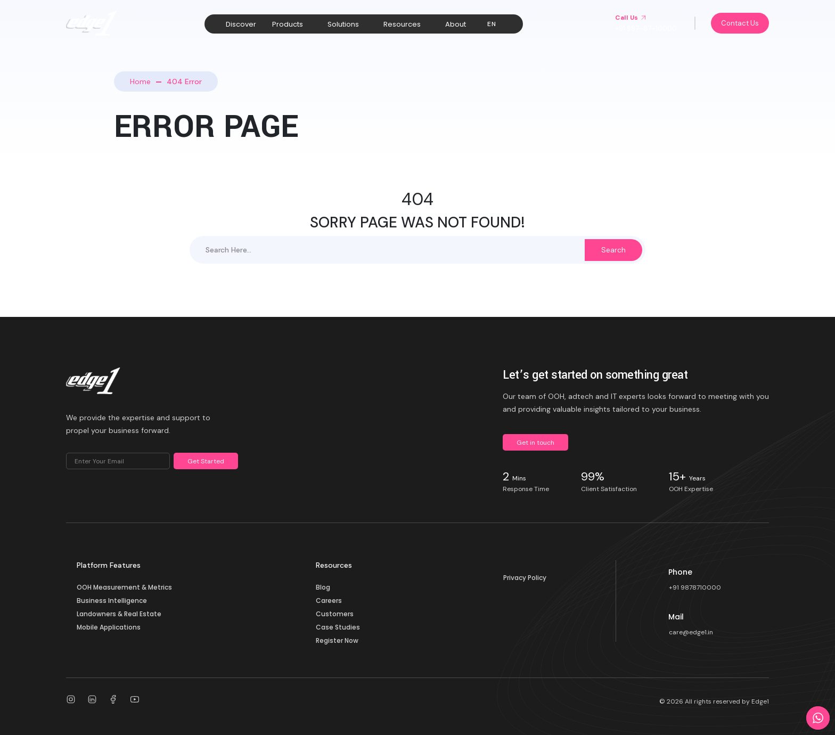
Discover (241, 24)
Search (613, 250)
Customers (335, 613)
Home (140, 81)
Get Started (205, 461)
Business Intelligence (112, 600)
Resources (402, 24)
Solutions (343, 24)
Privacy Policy (524, 577)
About (455, 24)
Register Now (337, 640)
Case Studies (338, 627)
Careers (329, 600)
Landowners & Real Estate (119, 613)
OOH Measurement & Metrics (124, 587)
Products (287, 24)
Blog (323, 587)
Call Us (630, 17)
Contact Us (740, 23)
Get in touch (535, 442)
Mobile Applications (109, 627)
